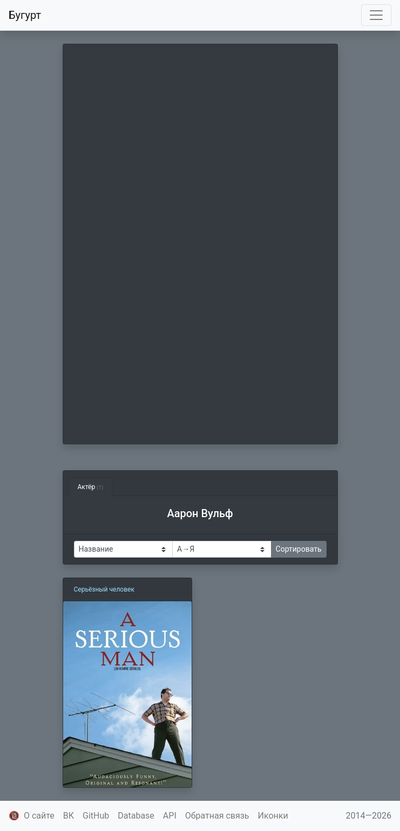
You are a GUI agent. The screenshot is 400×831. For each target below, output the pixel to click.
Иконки (273, 816)
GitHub (96, 816)
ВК (68, 816)
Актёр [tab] (91, 487)
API (170, 816)
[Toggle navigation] (376, 15)
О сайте (39, 816)
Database (136, 816)
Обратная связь (217, 816)
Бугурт (25, 15)
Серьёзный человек (104, 589)
